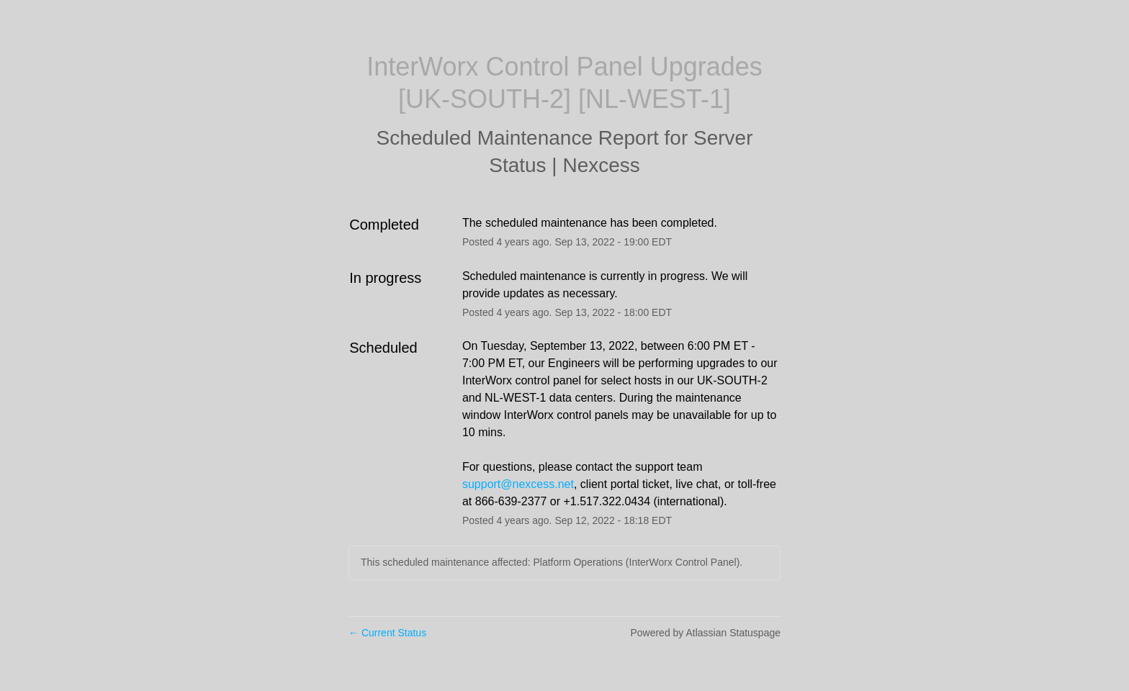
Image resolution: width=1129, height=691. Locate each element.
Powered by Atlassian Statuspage (705, 632)
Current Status (387, 632)
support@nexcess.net (518, 484)
